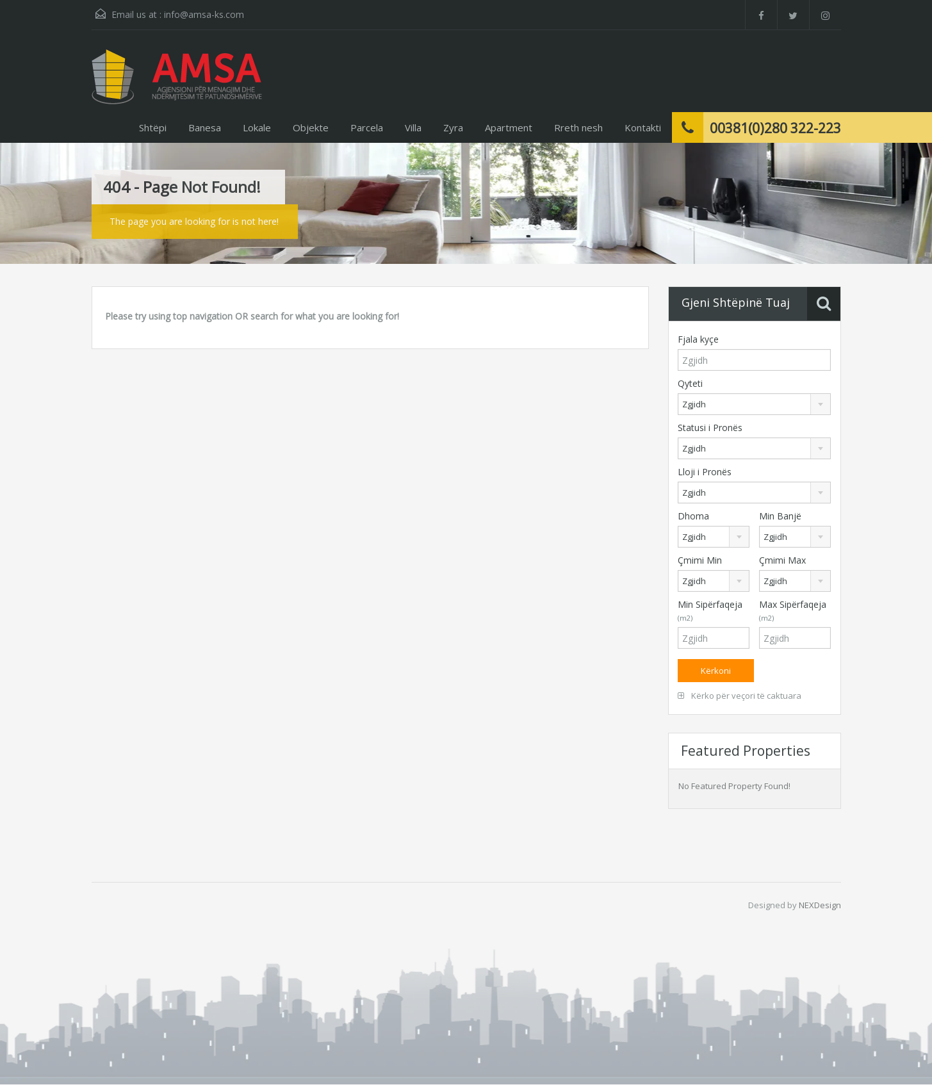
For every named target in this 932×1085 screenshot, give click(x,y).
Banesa (204, 127)
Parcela (366, 127)
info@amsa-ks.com (204, 14)
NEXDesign (820, 905)
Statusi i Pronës (710, 427)
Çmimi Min (700, 560)
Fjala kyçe (698, 339)
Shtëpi (153, 127)
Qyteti (690, 383)
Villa (413, 127)
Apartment (508, 127)
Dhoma (693, 516)
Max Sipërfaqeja (792, 610)
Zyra (453, 127)
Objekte (311, 127)
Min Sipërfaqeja (710, 610)
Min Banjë (780, 516)
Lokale (257, 127)
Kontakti (643, 127)
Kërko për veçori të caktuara (739, 695)
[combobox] (754, 404)
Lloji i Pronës (705, 472)
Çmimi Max (782, 560)
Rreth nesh (578, 127)
